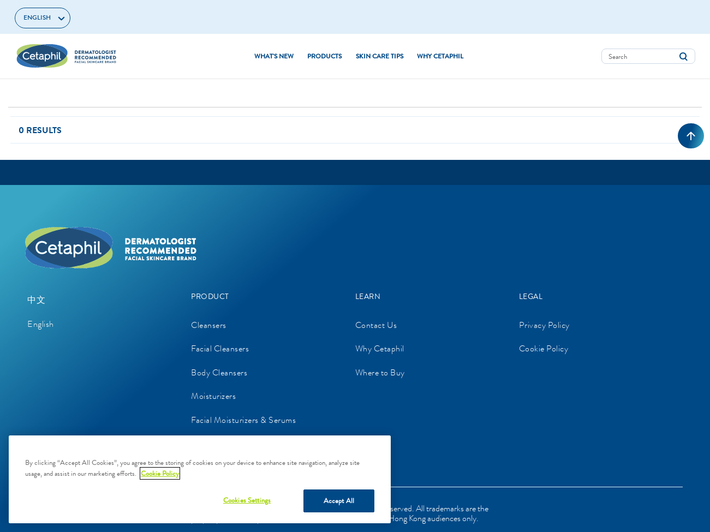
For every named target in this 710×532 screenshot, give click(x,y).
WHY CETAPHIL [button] (440, 56)
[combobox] (648, 56)
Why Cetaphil (379, 348)
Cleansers (208, 325)
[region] (200, 479)
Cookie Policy (544, 348)
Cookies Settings (247, 500)
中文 (36, 300)
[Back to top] (691, 136)
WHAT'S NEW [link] (274, 56)
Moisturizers (213, 396)
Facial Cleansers (220, 348)
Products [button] (324, 56)
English (40, 324)
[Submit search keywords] (683, 56)
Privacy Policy (544, 325)
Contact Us (376, 325)
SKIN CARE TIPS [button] (379, 56)
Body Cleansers (219, 372)
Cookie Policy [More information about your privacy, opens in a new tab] (160, 473)
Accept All (339, 500)
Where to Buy (380, 372)
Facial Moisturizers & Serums (243, 420)
